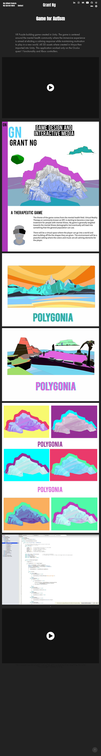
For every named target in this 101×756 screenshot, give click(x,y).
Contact (20, 5)
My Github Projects (9, 3)
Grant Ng (49, 4)
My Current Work (9, 5)
